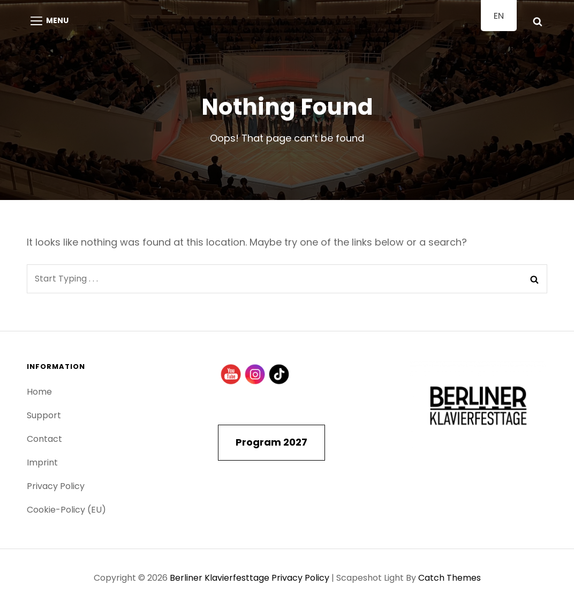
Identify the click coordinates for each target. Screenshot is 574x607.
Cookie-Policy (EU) (66, 510)
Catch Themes (449, 578)
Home (39, 392)
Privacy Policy (56, 486)
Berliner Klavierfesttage (219, 578)
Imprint (42, 462)
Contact (44, 439)
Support (44, 415)
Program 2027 (271, 442)
